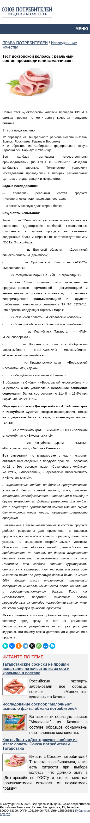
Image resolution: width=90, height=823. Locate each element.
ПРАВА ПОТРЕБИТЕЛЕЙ (25, 43)
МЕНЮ (82, 29)
